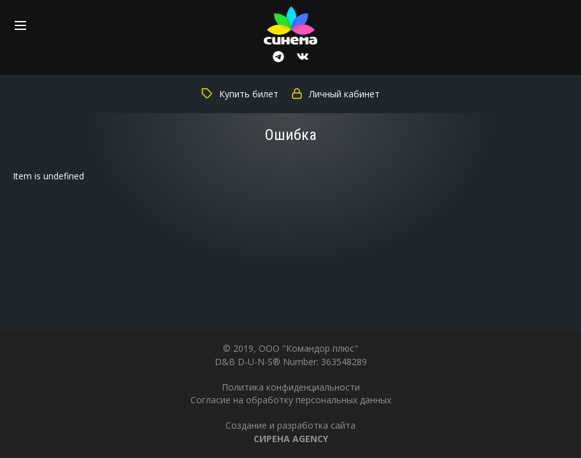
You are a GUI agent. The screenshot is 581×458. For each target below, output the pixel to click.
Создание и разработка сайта (290, 431)
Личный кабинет (335, 94)
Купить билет (239, 94)
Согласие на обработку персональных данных (290, 400)
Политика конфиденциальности (291, 387)
